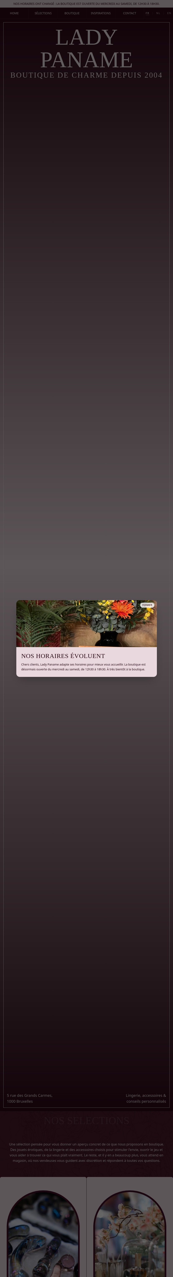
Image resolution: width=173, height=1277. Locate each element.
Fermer (147, 605)
